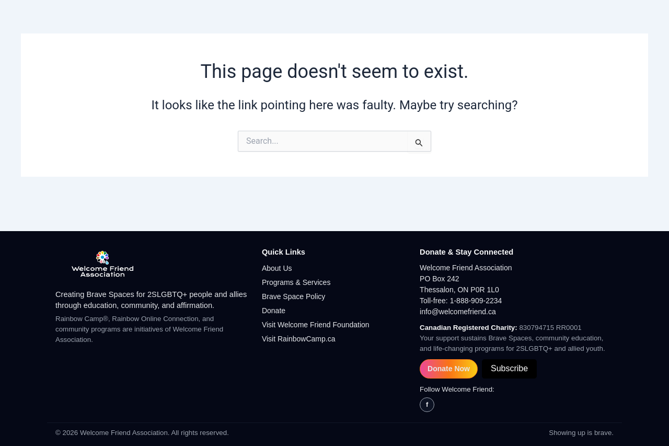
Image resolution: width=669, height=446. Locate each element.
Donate (273, 310)
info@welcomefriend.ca (458, 311)
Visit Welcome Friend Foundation (316, 325)
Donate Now (449, 368)
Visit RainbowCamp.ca (299, 339)
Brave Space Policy (293, 296)
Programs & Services (296, 282)
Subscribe (509, 368)
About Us (277, 268)
